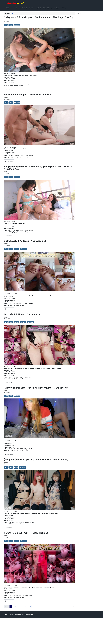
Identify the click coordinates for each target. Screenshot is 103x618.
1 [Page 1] (10, 606)
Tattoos (16, 467)
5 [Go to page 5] (20, 606)
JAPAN (39, 8)
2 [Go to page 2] (13, 606)
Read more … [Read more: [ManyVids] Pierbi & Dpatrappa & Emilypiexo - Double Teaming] (9, 527)
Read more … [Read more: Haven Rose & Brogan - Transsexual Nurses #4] (9, 161)
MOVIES (15, 8)
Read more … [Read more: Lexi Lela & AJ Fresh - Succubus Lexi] (9, 382)
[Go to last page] (35, 606)
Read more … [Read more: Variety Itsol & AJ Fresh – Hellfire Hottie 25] (9, 601)
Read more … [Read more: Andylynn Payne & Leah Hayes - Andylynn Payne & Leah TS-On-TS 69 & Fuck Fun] (9, 235)
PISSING (31, 8)
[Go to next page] (33, 606)
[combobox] (84, 13)
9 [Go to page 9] (30, 606)
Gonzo (6, 25)
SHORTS (56, 8)
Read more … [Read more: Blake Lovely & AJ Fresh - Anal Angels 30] (9, 309)
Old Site (64, 8)
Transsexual (17, 25)
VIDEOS (8, 8)
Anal (11, 25)
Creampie (23, 322)
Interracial (16, 248)
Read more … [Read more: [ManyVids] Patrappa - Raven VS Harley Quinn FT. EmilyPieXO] (9, 454)
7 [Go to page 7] (25, 606)
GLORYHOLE (23, 8)
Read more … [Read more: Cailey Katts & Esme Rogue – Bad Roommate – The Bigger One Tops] (9, 89)
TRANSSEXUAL (47, 8)
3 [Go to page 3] (15, 606)
